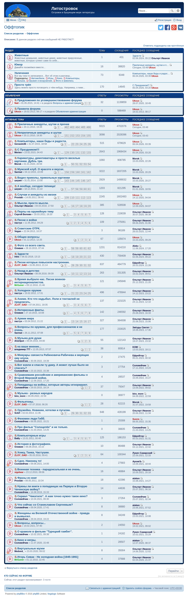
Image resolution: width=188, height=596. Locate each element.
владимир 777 (22, 349)
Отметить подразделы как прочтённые (163, 45)
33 (89, 413)
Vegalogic (51, 594)
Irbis (16, 256)
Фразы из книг (27, 477)
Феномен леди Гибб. (31, 418)
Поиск (172, 10)
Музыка (21, 80)
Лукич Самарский (142, 453)
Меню (13, 20)
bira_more (19, 396)
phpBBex (21, 594)
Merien (18, 152)
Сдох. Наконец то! (29, 460)
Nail (16, 103)
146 (83, 180)
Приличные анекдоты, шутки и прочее (43, 124)
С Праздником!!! (140, 85)
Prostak (18, 197)
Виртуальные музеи (31, 548)
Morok (17, 164)
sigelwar (19, 472)
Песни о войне (27, 220)
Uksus (152, 67)
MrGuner (19, 285)
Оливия (18, 248)
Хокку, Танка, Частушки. (33, 452)
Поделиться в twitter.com (160, 27)
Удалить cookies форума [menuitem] (138, 588)
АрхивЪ (137, 461)
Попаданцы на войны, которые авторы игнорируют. (52, 384)
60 (85, 189)
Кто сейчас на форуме (18, 576)
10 (72, 274)
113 (88, 197)
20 (89, 206)
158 (67, 172)
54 (89, 164)
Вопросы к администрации (67, 103)
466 (88, 127)
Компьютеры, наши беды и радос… (151, 73)
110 (72, 197)
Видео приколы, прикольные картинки (43, 177)
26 (89, 144)
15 (81, 321)
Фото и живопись (64, 80)
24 (81, 144)
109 (67, 197)
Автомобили (37, 78)
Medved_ (19, 551)
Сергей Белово (22, 214)
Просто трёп (22, 84)
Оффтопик (14, 27)
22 (72, 144)
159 (72, 172)
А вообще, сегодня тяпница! (36, 186)
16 (72, 206)
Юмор (18, 64)
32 (89, 265)
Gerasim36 (20, 144)
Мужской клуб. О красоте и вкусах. (40, 169)
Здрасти (136, 56)
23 (77, 144)
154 (83, 135)
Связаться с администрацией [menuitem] (104, 588)
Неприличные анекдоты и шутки (39, 132)
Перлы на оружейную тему (35, 211)
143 (67, 180)
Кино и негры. (26, 539)
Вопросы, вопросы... (31, 523)
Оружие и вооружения (40, 80)
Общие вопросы (28, 236)
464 (78, 127)
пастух (18, 223)
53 (85, 164)
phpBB (36, 594)
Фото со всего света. (31, 245)
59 (81, 189)
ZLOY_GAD (20, 265)
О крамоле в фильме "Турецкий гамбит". (44, 531)
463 (72, 127)
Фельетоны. (25, 401)
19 (85, 206)
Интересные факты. (30, 310)
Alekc (135, 246)
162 (88, 172)
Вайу (17, 438)
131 (78, 152)
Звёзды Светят (140, 327)
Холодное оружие (29, 290)
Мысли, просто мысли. (32, 203)
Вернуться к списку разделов (22, 568)
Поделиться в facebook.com (167, 27)
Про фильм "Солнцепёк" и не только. (42, 427)
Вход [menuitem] (179, 20)
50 (72, 164)
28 (72, 265)
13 (85, 274)
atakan (136, 478)
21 (85, 257)
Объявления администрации (71, 111)
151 (67, 135)
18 (81, 206)
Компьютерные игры (31, 435)
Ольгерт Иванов (160, 58)
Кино (59, 78)
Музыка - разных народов (34, 393)
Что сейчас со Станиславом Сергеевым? (45, 504)
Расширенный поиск (178, 10)
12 (81, 274)
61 (89, 189)
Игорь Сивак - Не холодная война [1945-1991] (47, 556)
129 (67, 152)
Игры (50, 78)
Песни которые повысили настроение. (43, 262)
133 (88, 152)
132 (83, 152)
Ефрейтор (138, 263)
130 (72, 152)
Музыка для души (29, 338)
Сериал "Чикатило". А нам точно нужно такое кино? (52, 496)
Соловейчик (21, 361)
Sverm (136, 419)
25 (85, 144)
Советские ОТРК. (28, 228)
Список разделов (16, 588)
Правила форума (28, 108)
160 (78, 172)
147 (88, 180)
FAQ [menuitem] (23, 20)
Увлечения (21, 73)
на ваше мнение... (29, 346)
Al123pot (19, 341)
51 (77, 164)
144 (72, 180)
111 (78, 197)
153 (78, 135)
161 (83, 172)
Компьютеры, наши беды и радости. (42, 141)
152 (72, 135)
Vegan (17, 231)
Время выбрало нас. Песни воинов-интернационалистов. (40, 281)
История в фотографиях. (34, 444)
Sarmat (18, 172)
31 (85, 265)
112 (83, 197)
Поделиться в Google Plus (174, 27)
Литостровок (64, 8)
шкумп (18, 180)
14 (89, 274)
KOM (135, 347)
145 (78, 180)
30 (81, 265)
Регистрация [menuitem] (164, 20)
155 (88, 135)
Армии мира (25, 318)
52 (81, 164)
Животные (21, 55)
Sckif (17, 413)
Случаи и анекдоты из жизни (36, 194)
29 (77, 265)
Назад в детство (28, 270)
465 (83, 127)
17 (77, 206)
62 (89, 248)
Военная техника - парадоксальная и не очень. (49, 469)
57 (72, 189)
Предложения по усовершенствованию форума (49, 100)
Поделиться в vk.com (180, 27)
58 (77, 189)
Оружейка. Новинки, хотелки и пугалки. (43, 410)
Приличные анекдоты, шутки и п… (150, 65)
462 (67, 127)
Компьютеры (72, 78)
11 (77, 274)
